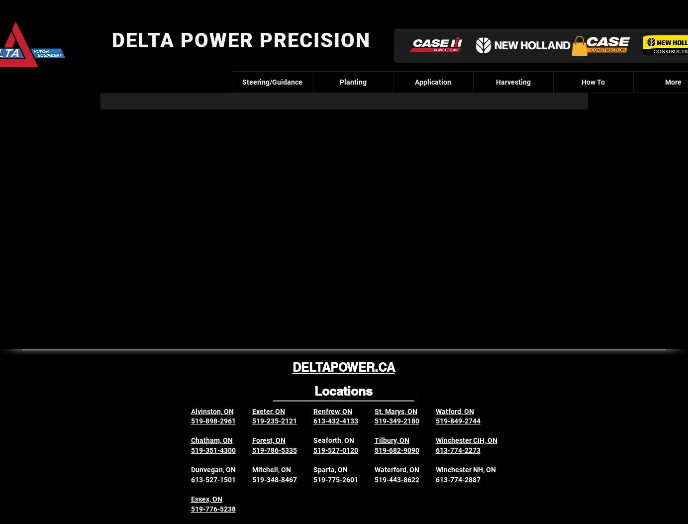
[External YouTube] (344, 217)
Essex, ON (206, 499)
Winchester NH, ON (466, 470)
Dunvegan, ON (213, 470)
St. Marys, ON (396, 412)
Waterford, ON (397, 470)
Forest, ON (269, 440)
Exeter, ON (268, 412)
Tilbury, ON (392, 440)
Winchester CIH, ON (466, 440)
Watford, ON (455, 412)
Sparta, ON (330, 470)
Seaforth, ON (333, 440)
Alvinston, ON (212, 412)
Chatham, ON (212, 440)
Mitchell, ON (271, 470)
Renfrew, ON (332, 412)
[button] (579, 46)
